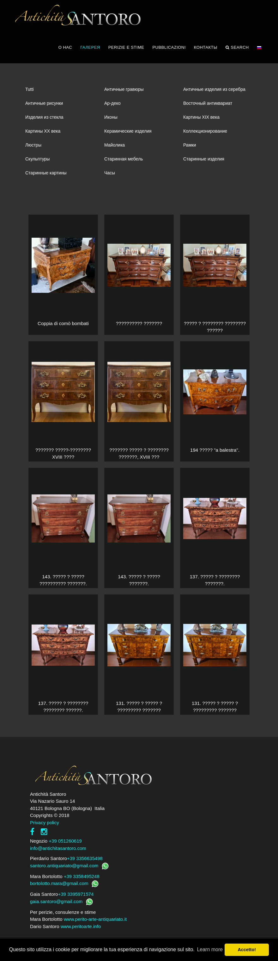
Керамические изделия (128, 131)
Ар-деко (112, 103)
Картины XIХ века (201, 117)
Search (237, 47)
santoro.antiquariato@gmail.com (64, 865)
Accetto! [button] (247, 949)
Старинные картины (46, 172)
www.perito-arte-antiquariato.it (95, 919)
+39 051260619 (65, 841)
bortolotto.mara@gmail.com (59, 883)
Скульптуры (37, 158)
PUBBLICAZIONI (168, 47)
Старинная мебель (123, 158)
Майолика (114, 145)
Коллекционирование (205, 131)
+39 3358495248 (82, 876)
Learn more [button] (210, 949)
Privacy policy (44, 822)
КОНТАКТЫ (205, 47)
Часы (109, 172)
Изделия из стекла (44, 117)
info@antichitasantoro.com (58, 848)
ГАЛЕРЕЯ (90, 47)
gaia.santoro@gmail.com (56, 901)
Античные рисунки (44, 103)
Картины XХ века (42, 131)
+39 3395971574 (76, 894)
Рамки (189, 145)
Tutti (29, 89)
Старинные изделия (203, 158)
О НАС (65, 47)
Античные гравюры (124, 89)
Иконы (111, 117)
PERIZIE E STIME (126, 47)
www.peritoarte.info (81, 926)
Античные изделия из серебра (214, 89)
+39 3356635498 (85, 858)
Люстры (33, 145)
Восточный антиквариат (207, 103)
